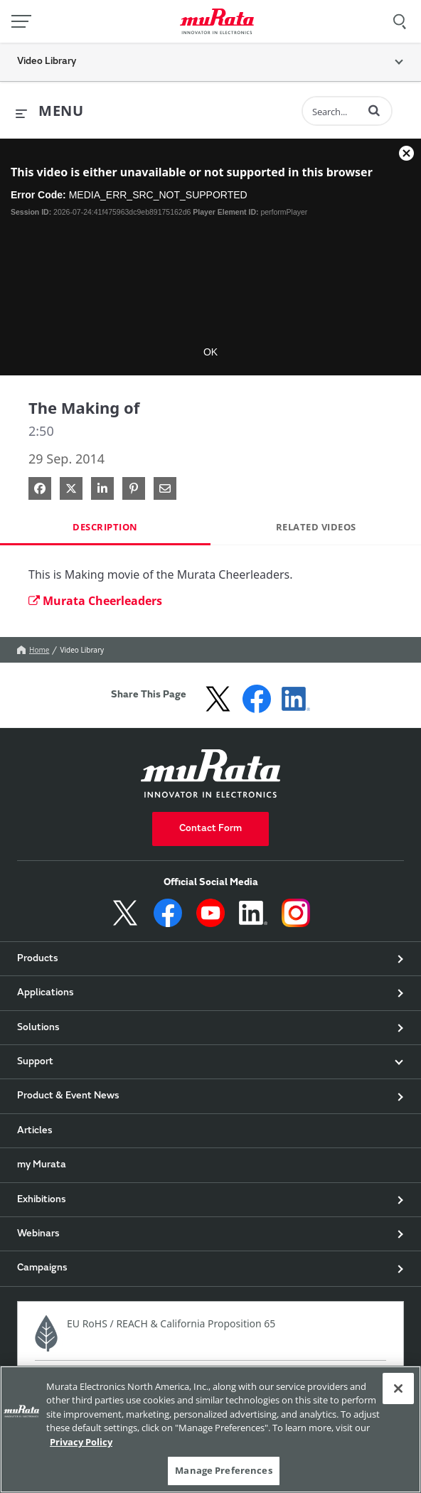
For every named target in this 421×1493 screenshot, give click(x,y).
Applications (45, 993)
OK (210, 352)
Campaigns (42, 1268)
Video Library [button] (46, 62)
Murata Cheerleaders (95, 601)
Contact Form (210, 829)
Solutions (38, 1028)
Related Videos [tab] (316, 526)
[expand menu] (49, 111)
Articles (35, 1131)
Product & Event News (68, 1096)
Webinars (38, 1234)
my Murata (41, 1165)
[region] (210, 1429)
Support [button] (35, 1062)
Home (33, 650)
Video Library (82, 650)
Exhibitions (41, 1200)
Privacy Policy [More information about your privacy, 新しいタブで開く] (81, 1441)
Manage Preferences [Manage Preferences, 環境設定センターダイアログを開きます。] (223, 1470)
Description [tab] (105, 526)
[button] (374, 110)
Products (37, 959)
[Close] (398, 1388)
